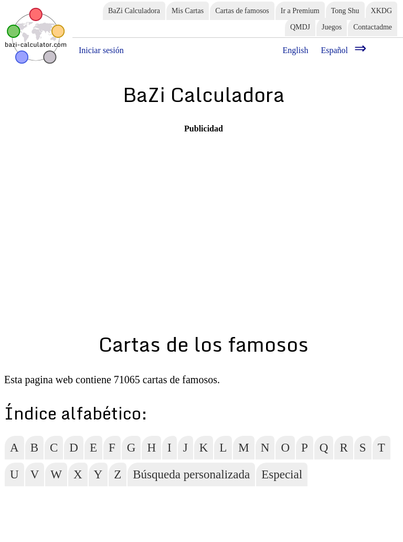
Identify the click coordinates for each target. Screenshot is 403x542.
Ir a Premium (300, 11)
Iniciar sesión (101, 50)
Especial (281, 474)
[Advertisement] (203, 207)
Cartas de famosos (242, 11)
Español (334, 50)
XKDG (381, 11)
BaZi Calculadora (134, 11)
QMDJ (300, 27)
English (296, 50)
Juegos (332, 27)
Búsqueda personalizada (191, 474)
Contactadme (372, 27)
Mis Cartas (188, 11)
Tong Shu (345, 11)
